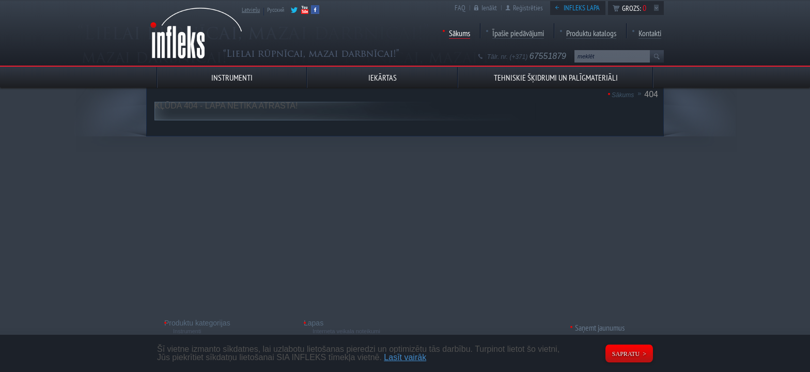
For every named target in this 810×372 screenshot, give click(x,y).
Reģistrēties (528, 7)
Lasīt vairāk (405, 357)
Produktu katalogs (591, 33)
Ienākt (489, 7)
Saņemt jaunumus (600, 327)
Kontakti (649, 33)
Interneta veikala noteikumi (346, 331)
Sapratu (626, 354)
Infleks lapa (582, 7)
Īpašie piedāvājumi (518, 33)
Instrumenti (187, 331)
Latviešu (251, 9)
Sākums (459, 33)
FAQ (460, 7)
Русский (275, 9)
